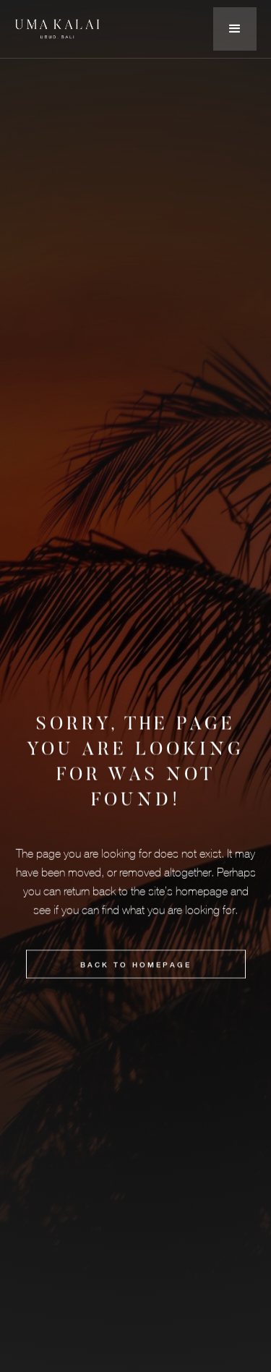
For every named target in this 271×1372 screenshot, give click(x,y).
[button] (235, 29)
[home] (57, 28)
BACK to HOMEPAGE (136, 966)
